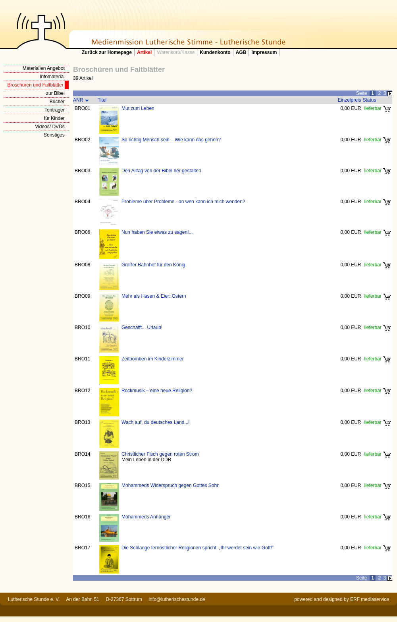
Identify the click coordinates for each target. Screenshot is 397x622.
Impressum (264, 52)
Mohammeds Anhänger (146, 517)
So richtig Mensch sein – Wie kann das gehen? (171, 140)
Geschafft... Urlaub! (141, 327)
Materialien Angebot (44, 68)
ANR (78, 100)
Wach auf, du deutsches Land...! (155, 422)
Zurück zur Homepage (107, 52)
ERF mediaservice (369, 599)
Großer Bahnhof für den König (153, 265)
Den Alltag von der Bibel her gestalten (161, 170)
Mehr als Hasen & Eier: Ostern (153, 296)
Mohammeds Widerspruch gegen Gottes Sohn (170, 485)
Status (369, 100)
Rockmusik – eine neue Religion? (156, 390)
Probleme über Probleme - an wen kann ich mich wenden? (183, 201)
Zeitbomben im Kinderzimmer (152, 359)
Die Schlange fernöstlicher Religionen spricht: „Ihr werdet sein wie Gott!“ (197, 548)
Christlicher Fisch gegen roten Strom (160, 454)
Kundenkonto (215, 52)
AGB (241, 52)
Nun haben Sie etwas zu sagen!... (157, 232)
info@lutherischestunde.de (176, 599)
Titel (102, 100)
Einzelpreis (349, 100)
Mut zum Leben (137, 108)
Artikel (144, 52)
